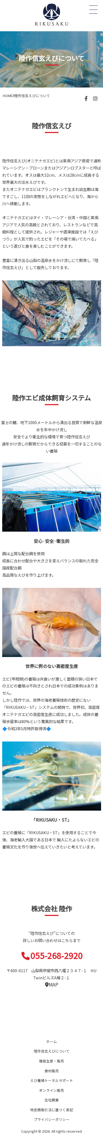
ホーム (51, 1041)
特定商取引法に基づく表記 (51, 1109)
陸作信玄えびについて (51, 1051)
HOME (8, 95)
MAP (51, 984)
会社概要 (51, 1099)
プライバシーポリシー (51, 1119)
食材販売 (51, 1070)
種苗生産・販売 (51, 1061)
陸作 (51, 1022)
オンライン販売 (51, 1090)
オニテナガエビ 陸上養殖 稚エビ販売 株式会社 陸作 (51, 14)
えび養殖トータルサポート (51, 1080)
